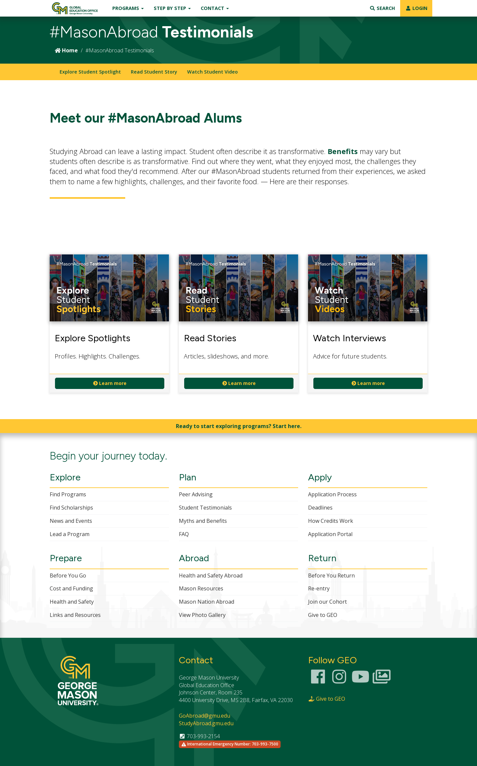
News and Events (71, 520)
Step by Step (172, 8)
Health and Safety (72, 601)
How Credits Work (330, 520)
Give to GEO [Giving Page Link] (326, 698)
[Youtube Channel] (360, 680)
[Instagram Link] (339, 680)
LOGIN (416, 8)
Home (66, 50)
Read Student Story (154, 72)
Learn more (110, 383)
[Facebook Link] (318, 680)
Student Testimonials (205, 507)
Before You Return (331, 575)
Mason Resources (201, 588)
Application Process (332, 494)
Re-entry (319, 588)
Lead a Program (69, 534)
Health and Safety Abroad (210, 575)
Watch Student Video (212, 72)
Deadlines (320, 507)
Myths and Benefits (203, 520)
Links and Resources (75, 615)
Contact (215, 8)
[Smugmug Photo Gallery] (382, 680)
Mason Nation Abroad (206, 601)
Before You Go (68, 575)
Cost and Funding (71, 588)
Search (382, 8)
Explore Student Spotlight (90, 72)
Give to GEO (322, 615)
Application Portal (330, 534)
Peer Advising (196, 494)
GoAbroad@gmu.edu (204, 715)
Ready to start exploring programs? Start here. (238, 426)
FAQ (184, 534)
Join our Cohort (327, 601)
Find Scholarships (71, 507)
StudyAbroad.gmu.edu (206, 723)
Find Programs (68, 494)
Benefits (343, 151)
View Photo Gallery (202, 615)
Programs (128, 8)
